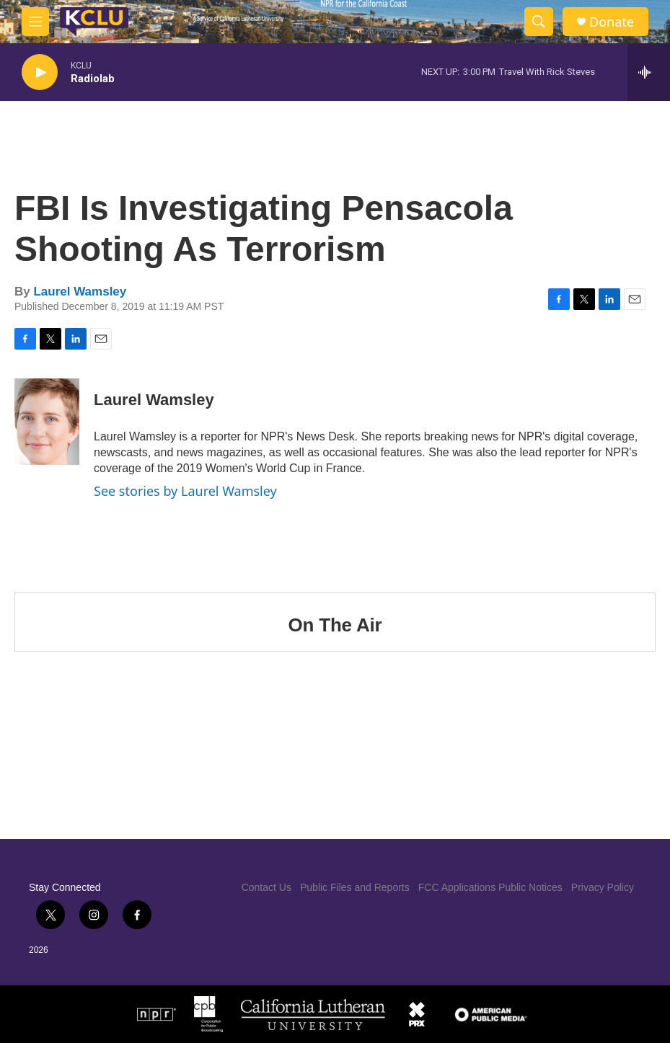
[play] (39, 72)
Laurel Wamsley (79, 291)
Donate (611, 22)
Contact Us (266, 887)
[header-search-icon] (538, 21)
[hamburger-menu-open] (35, 21)
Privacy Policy (602, 887)
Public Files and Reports (355, 887)
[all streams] (648, 72)
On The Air (335, 625)
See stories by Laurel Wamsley (185, 491)
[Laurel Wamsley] (46, 421)
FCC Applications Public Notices (490, 887)
